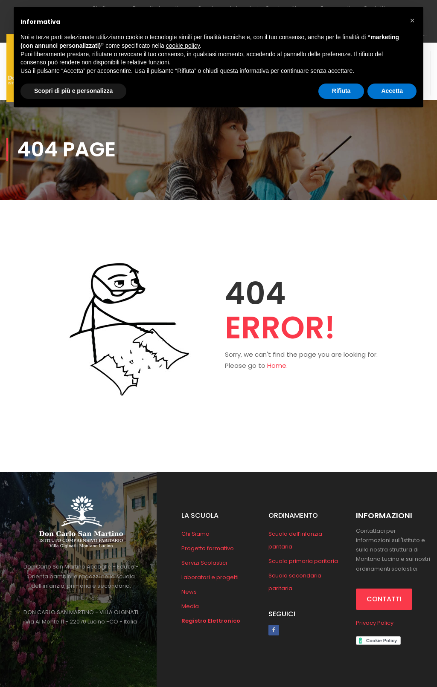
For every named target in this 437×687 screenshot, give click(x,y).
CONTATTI (384, 599)
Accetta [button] (392, 90)
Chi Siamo (195, 534)
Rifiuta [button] (341, 90)
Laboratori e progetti (210, 577)
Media (190, 606)
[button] (412, 20)
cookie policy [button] (183, 45)
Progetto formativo (207, 548)
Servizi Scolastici (204, 563)
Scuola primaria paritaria (303, 561)
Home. (277, 365)
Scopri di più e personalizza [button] (73, 90)
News (189, 592)
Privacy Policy (374, 623)
